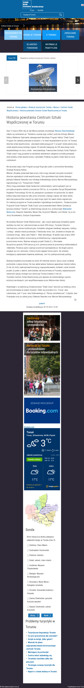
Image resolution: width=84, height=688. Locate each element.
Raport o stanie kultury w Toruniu (42, 671)
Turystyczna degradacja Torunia (42, 632)
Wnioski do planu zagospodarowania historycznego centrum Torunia (41, 645)
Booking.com (29, 427)
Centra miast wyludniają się (40, 655)
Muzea (56, 107)
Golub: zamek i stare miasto (40, 560)
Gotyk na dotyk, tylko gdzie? (40, 639)
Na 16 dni (29, 487)
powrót (42, 303)
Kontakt (40, 10)
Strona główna (21, 107)
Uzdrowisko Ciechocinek (39, 550)
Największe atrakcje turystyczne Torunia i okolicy (37, 58)
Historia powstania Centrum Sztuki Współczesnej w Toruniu (43, 110)
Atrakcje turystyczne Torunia (40, 107)
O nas (32, 10)
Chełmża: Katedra (36, 555)
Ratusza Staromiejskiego (64, 131)
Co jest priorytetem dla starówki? (42, 636)
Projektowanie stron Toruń (76, 687)
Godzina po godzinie (33, 485)
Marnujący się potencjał (38, 652)
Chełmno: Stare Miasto (38, 545)
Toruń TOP (12, 58)
